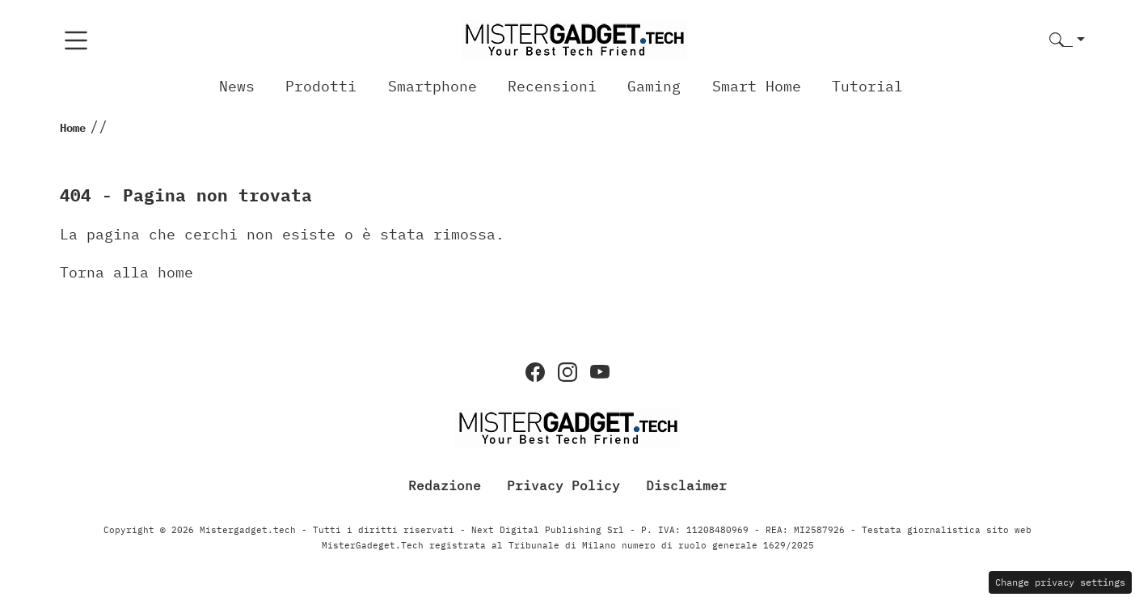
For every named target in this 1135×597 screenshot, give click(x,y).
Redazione (444, 485)
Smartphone (432, 86)
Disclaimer (686, 485)
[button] (1067, 40)
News (237, 86)
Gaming (654, 86)
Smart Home (756, 86)
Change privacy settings (1060, 582)
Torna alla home (126, 272)
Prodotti (321, 86)
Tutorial (867, 86)
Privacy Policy (563, 485)
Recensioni (552, 86)
